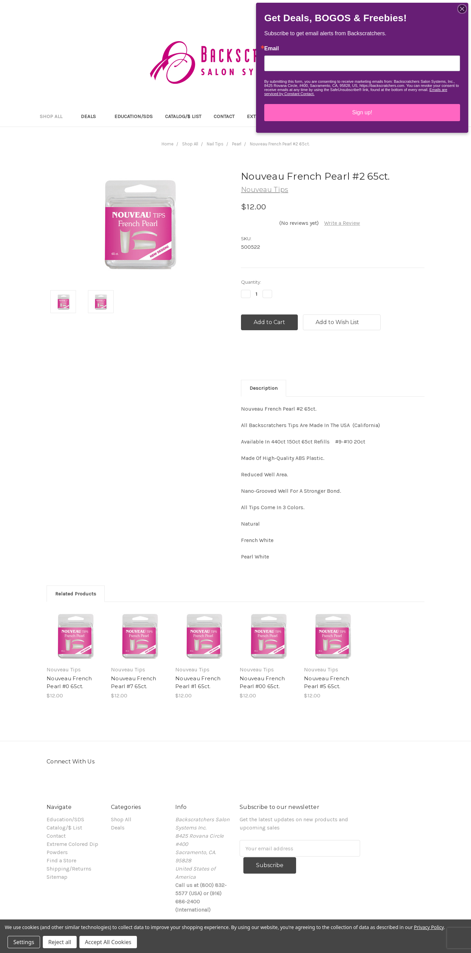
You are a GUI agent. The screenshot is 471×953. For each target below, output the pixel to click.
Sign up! (362, 112)
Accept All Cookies (108, 942)
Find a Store (61, 860)
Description (264, 388)
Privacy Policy (429, 927)
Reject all (59, 942)
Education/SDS (133, 116)
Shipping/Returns (69, 868)
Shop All (54, 116)
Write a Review (342, 223)
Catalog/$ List (183, 116)
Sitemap (57, 877)
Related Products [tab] (75, 594)
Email (271, 48)
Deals (91, 116)
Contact (224, 116)
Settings (23, 942)
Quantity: (251, 282)
